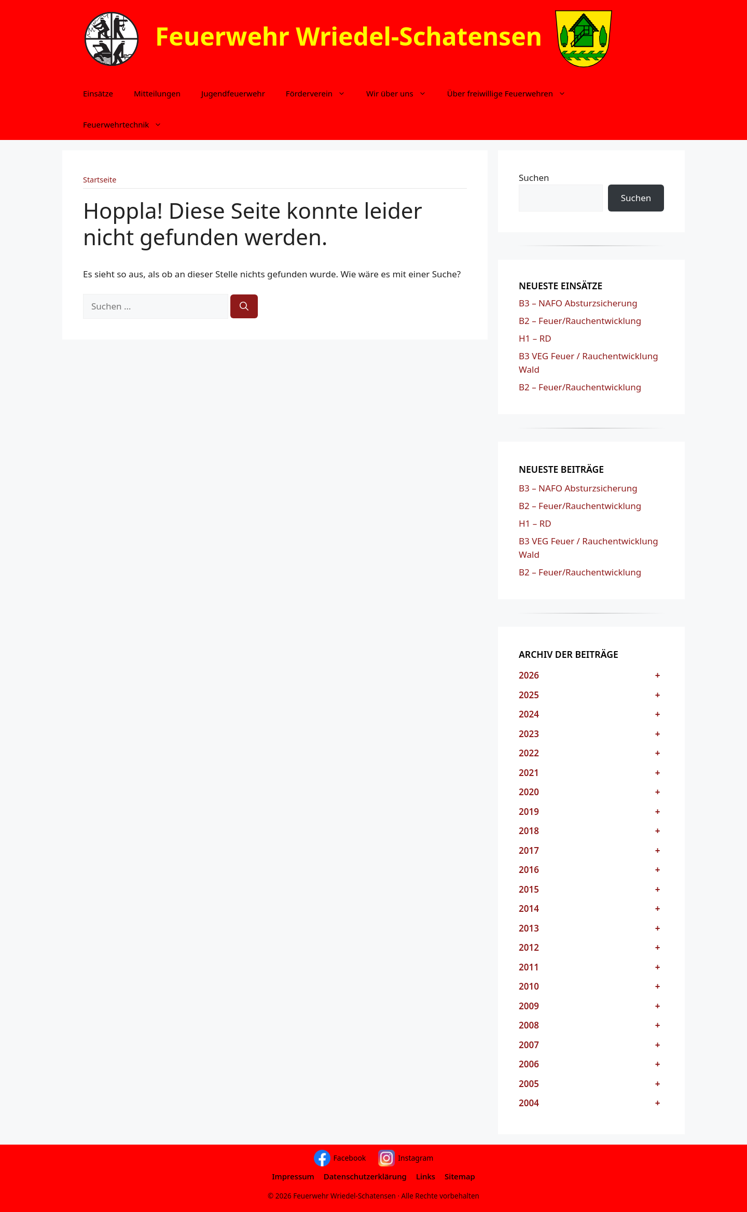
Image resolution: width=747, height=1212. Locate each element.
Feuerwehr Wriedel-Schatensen (348, 36)
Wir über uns (401, 93)
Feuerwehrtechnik (127, 124)
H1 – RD (535, 338)
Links (425, 1176)
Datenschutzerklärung (365, 1176)
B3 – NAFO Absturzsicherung (578, 303)
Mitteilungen (157, 93)
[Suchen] (244, 306)
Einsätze (98, 93)
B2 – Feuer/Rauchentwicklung (580, 321)
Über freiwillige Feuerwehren (511, 93)
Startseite (99, 180)
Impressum (293, 1176)
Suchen (534, 178)
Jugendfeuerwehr (233, 93)
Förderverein (321, 93)
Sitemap (460, 1176)
